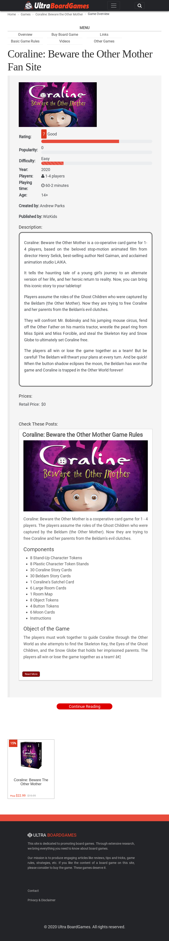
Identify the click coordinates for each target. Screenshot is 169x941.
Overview (25, 34)
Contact (33, 890)
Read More (31, 674)
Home (12, 14)
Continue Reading (84, 706)
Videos (64, 41)
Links (104, 34)
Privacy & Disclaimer (42, 900)
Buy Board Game (65, 34)
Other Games (104, 41)
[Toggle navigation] (113, 5)
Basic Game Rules (25, 41)
